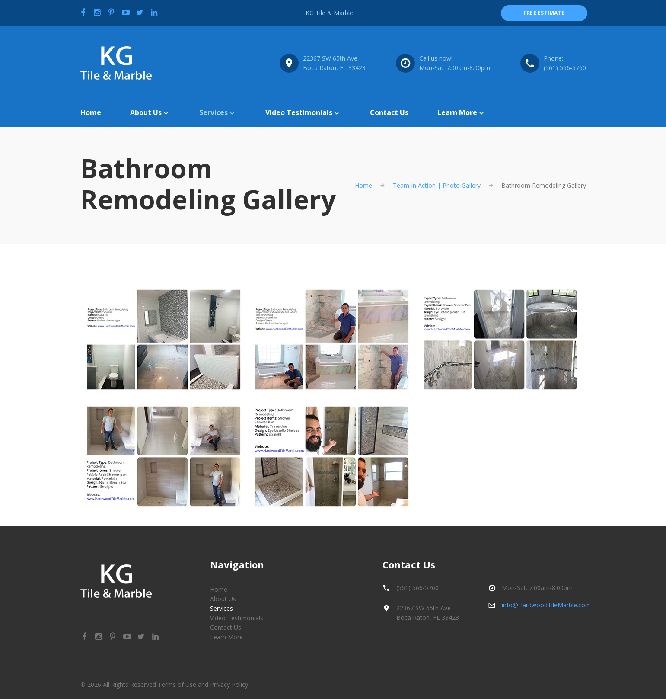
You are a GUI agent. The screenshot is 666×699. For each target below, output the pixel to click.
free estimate (543, 12)
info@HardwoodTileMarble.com (546, 605)
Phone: (553, 58)
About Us (146, 112)
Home (90, 112)
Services (213, 112)
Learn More (457, 112)
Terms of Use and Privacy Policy (203, 684)
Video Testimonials (298, 112)
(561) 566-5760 (565, 68)
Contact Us (389, 112)
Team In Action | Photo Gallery (437, 185)
